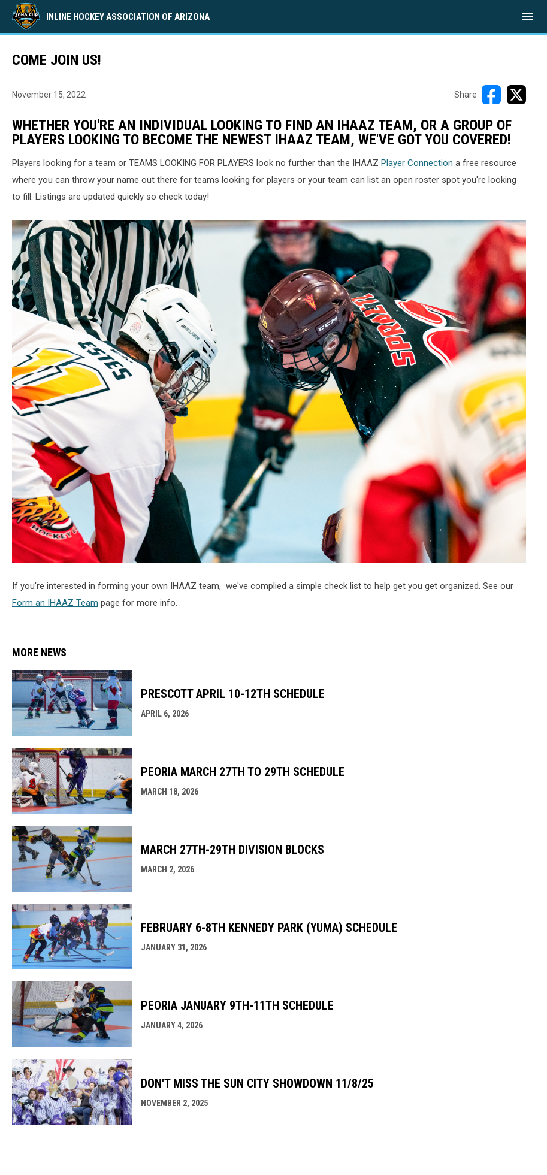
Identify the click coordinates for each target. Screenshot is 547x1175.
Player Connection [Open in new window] (417, 163)
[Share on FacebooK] (491, 94)
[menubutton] (528, 17)
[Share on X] (516, 94)
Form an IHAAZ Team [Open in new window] (55, 602)
